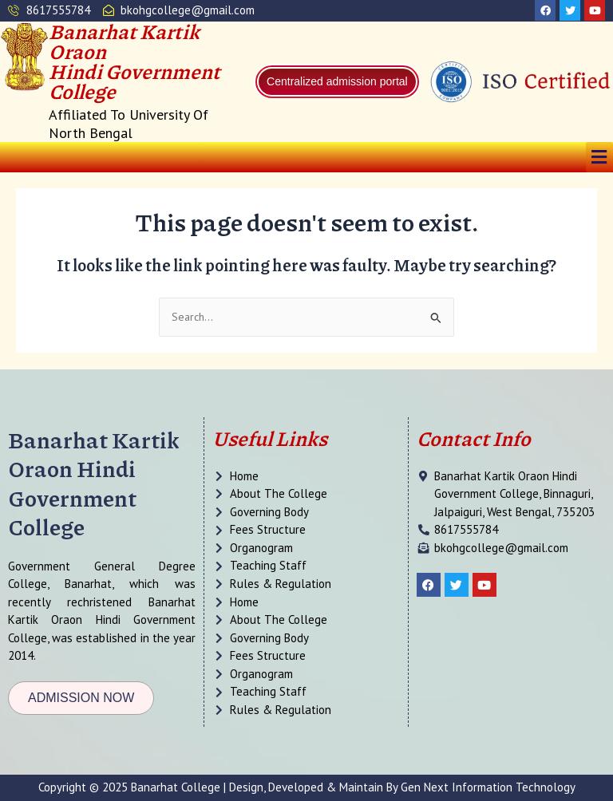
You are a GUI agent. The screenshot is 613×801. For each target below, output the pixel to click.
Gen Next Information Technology (488, 787)
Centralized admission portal (337, 81)
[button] (599, 157)
